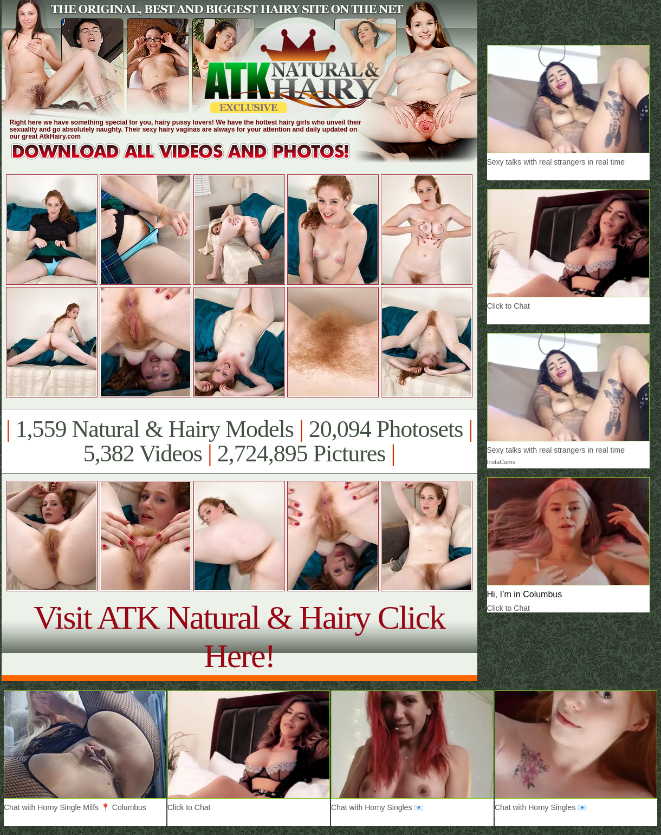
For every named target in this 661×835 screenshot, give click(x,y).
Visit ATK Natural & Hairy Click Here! (239, 636)
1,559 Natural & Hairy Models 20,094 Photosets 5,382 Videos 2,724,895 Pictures (239, 441)
